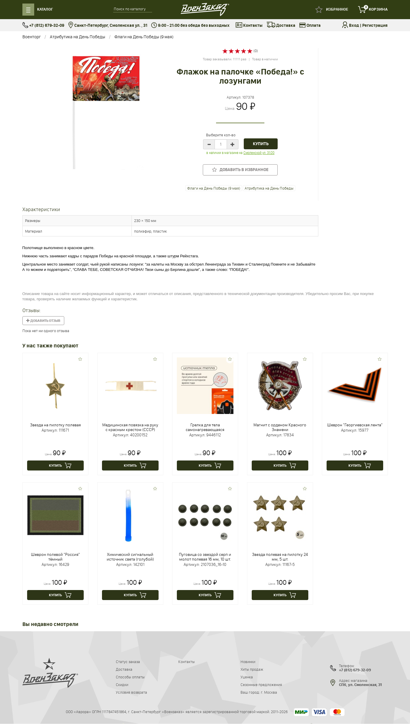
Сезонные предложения (261, 684)
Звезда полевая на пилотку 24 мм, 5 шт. (280, 557)
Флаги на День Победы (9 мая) (143, 36)
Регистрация (375, 25)
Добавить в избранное (240, 169)
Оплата (310, 25)
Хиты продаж (252, 669)
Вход (354, 25)
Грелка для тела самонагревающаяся (205, 427)
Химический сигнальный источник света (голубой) (130, 557)
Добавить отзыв (43, 321)
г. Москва (269, 692)
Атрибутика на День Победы (77, 36)
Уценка (247, 677)
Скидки (122, 684)
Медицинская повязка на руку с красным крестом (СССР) (130, 427)
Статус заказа (128, 661)
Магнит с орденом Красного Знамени (279, 427)
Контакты (249, 25)
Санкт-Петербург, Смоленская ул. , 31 (107, 25)
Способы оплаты (130, 677)
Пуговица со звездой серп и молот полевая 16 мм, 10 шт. (205, 557)
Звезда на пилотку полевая (55, 425)
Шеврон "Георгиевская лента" (355, 425)
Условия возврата (131, 692)
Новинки (248, 661)
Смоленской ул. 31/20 (258, 152)
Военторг (31, 36)
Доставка (280, 25)
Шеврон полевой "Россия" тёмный (55, 557)
